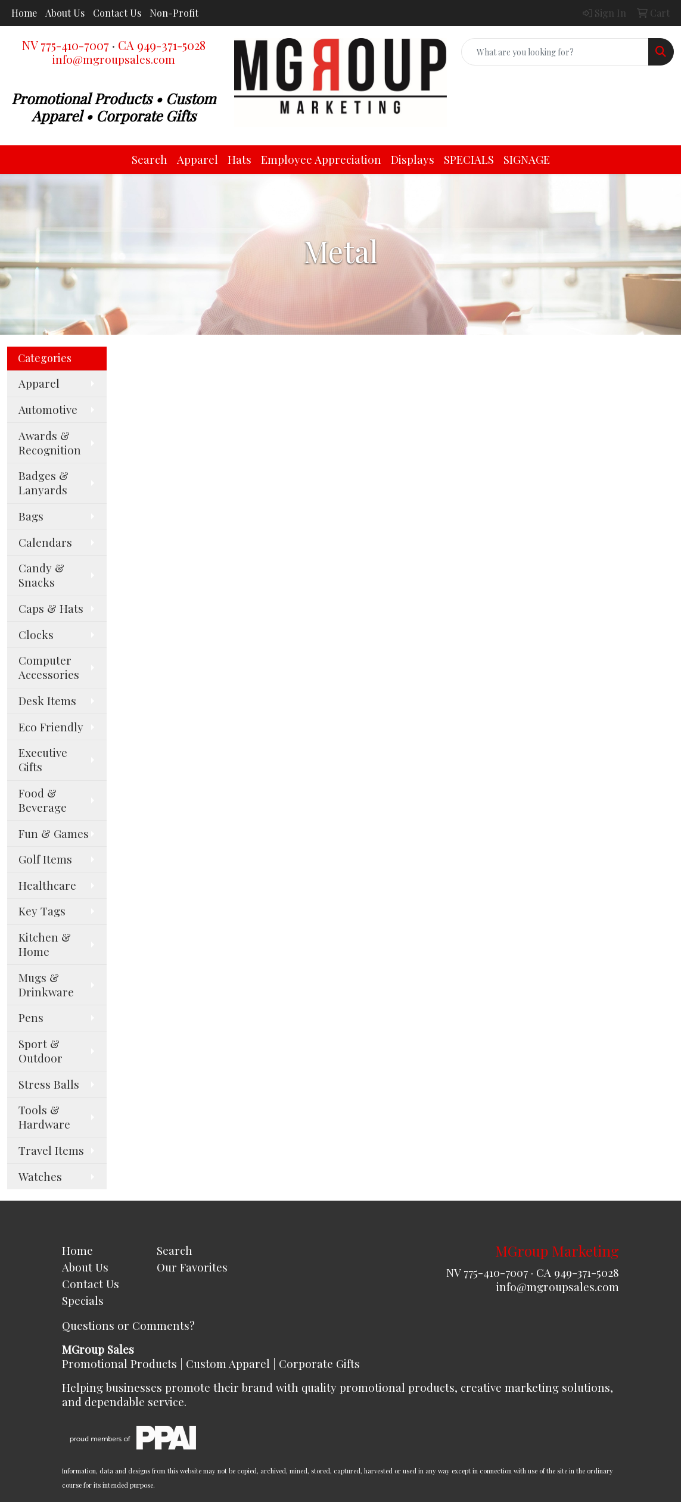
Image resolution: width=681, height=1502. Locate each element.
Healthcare (47, 885)
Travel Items (51, 1150)
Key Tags (42, 910)
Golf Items (45, 859)
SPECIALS (469, 159)
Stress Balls (48, 1084)
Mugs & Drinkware (46, 984)
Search (149, 159)
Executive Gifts (42, 759)
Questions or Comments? (128, 1325)
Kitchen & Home (44, 944)
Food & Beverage (42, 800)
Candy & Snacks (41, 575)
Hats (239, 159)
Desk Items (47, 700)
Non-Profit (174, 13)
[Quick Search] (555, 52)
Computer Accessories (48, 667)
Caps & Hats (50, 608)
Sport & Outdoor (40, 1050)
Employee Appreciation (321, 159)
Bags (30, 516)
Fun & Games (53, 833)
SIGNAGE (526, 159)
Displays (412, 159)
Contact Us (117, 13)
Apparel (197, 159)
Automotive (47, 409)
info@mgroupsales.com (113, 59)
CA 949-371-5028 (162, 45)
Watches (40, 1176)
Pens (30, 1017)
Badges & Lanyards (43, 482)
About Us (65, 13)
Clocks (36, 634)
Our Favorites (192, 1267)
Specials (83, 1300)
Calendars (45, 542)
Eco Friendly (50, 726)
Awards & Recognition (49, 442)
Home (24, 13)
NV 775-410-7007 (65, 45)
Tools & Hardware (44, 1117)
